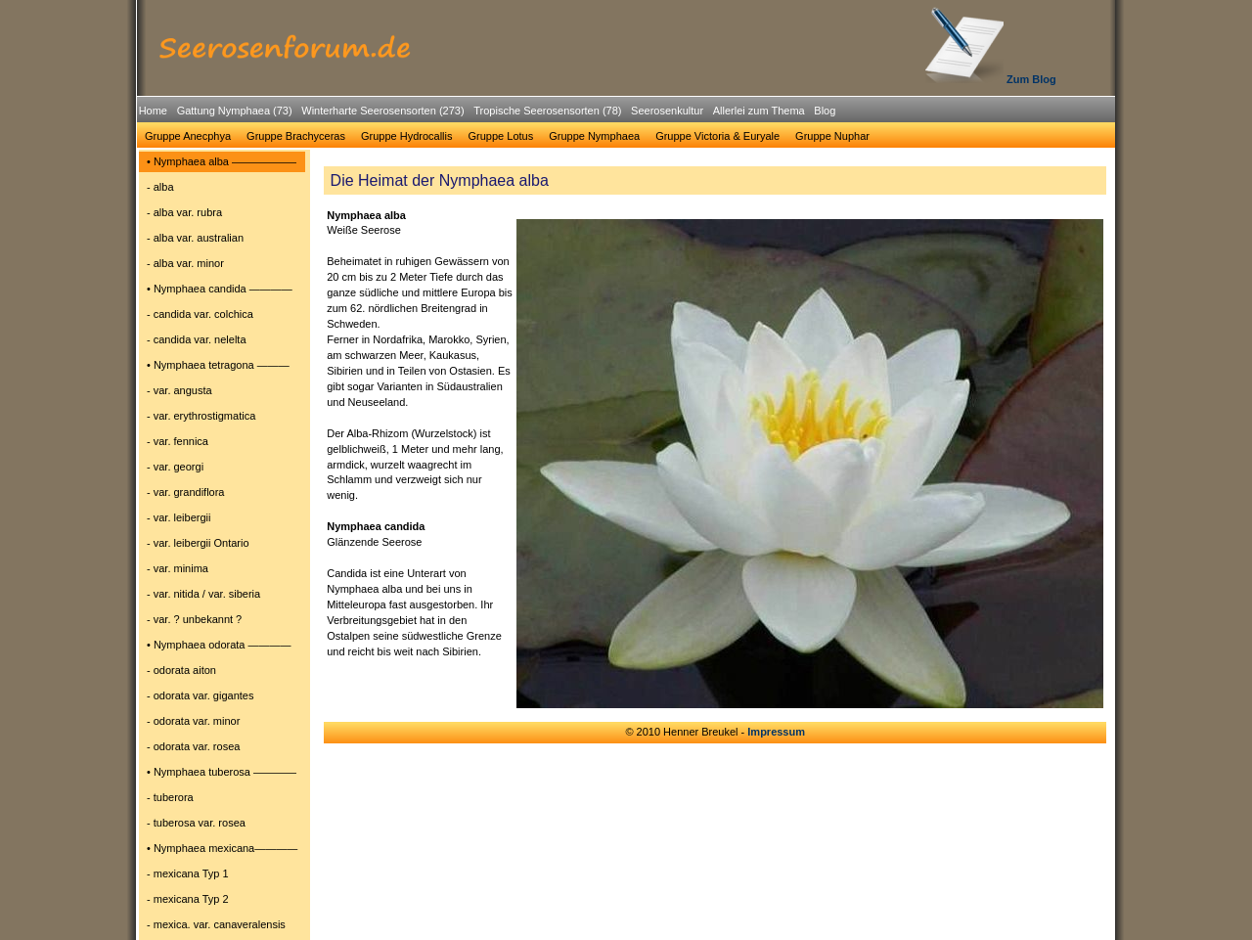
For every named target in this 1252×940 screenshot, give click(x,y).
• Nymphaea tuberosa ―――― (221, 772)
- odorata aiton (181, 670)
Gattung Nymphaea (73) (234, 110)
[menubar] (487, 113)
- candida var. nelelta (196, 339)
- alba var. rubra (184, 212)
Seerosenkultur (667, 110)
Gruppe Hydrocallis (407, 136)
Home (153, 110)
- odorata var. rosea (193, 746)
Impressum (776, 732)
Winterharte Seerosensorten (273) (382, 110)
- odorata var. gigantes (200, 695)
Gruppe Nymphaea (594, 136)
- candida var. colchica (200, 314)
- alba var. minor (185, 263)
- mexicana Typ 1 (188, 873)
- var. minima (177, 568)
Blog (824, 110)
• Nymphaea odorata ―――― (219, 644)
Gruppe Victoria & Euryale (717, 136)
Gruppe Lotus (501, 136)
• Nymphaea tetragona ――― (218, 365)
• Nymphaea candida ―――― (219, 288)
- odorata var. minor (193, 721)
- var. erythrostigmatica (201, 416)
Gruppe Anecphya (188, 136)
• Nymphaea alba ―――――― (221, 161)
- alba (160, 187)
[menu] (222, 546)
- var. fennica (177, 441)
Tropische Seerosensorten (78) (547, 110)
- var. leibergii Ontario (198, 543)
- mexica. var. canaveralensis (216, 924)
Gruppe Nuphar (832, 136)
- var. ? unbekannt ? (194, 619)
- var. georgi (175, 466)
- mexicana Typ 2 (188, 899)
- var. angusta (179, 390)
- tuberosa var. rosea (196, 822)
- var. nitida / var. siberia (203, 594)
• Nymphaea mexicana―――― (222, 848)
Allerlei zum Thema (759, 110)
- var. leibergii (178, 517)
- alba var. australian (195, 238)
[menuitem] (153, 111)
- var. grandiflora (185, 492)
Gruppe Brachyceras (295, 136)
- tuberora (170, 797)
